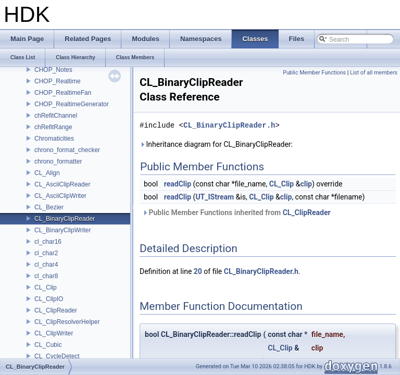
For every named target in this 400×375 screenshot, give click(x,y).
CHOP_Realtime (57, 81)
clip (306, 184)
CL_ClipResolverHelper (66, 322)
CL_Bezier (49, 207)
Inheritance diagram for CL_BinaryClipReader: (216, 144)
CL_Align (47, 173)
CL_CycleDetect (57, 356)
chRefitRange (53, 127)
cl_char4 (46, 264)
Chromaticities (54, 138)
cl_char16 (47, 241)
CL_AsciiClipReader (62, 184)
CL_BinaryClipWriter (62, 230)
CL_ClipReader (55, 310)
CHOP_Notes (53, 69)
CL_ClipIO (48, 299)
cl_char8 (46, 276)
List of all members (373, 72)
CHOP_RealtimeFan (62, 92)
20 (198, 271)
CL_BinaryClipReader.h (229, 125)
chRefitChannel (55, 115)
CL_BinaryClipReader (64, 218)
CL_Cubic (48, 344)
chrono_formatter (58, 161)
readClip (177, 184)
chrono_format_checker (67, 150)
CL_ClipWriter (53, 333)
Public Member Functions (314, 72)
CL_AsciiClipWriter (60, 195)
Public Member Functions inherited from (236, 212)
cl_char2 (46, 253)
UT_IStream (214, 197)
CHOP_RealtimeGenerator (71, 104)
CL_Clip (45, 287)
